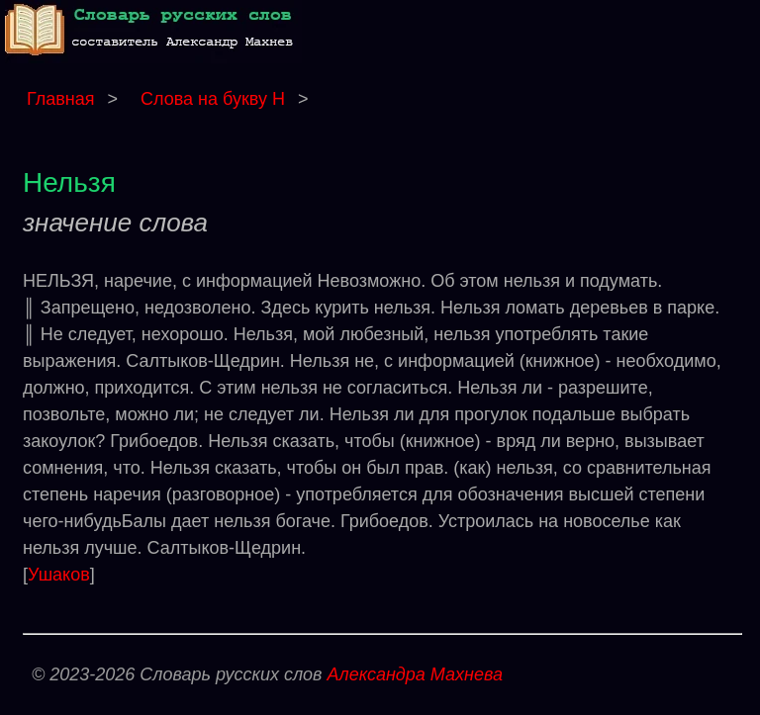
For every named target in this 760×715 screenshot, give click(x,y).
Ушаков (59, 574)
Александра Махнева (415, 674)
